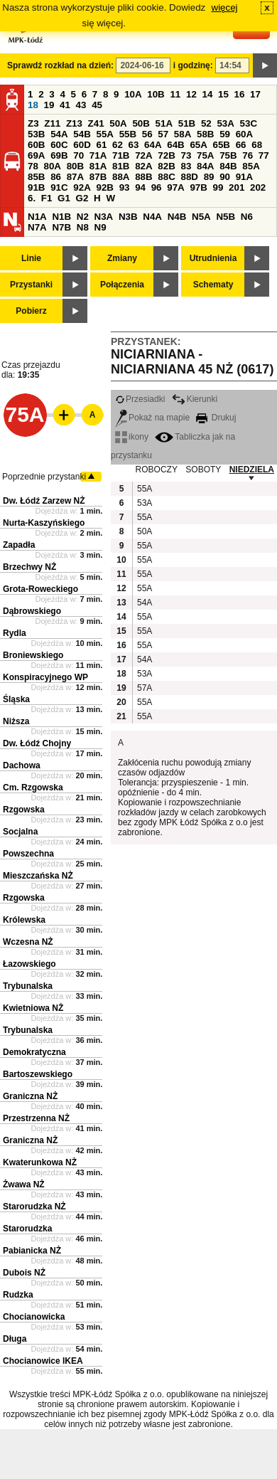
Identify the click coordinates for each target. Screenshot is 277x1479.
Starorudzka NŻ (34, 1207)
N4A (152, 216)
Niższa (16, 721)
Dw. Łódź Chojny (37, 743)
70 (78, 155)
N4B (177, 216)
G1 (64, 198)
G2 (82, 198)
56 (147, 134)
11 (175, 94)
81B (120, 166)
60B (36, 144)
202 (258, 187)
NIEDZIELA (251, 470)
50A (117, 123)
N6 (247, 216)
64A (152, 144)
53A (225, 123)
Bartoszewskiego (37, 1074)
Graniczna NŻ (30, 1096)
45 (97, 105)
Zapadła (19, 545)
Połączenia (122, 285)
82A (143, 166)
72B (166, 155)
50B (140, 123)
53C (248, 123)
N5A (201, 216)
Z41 (96, 123)
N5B (225, 216)
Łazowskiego (29, 964)
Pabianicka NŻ (32, 1251)
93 (124, 187)
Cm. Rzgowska (33, 787)
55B (127, 134)
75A (205, 155)
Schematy (213, 285)
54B (81, 134)
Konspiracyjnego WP (45, 677)
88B (143, 176)
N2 (83, 216)
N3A (104, 216)
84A (205, 166)
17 (255, 94)
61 (101, 144)
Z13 (74, 123)
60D (81, 144)
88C (166, 176)
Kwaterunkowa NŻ (40, 1162)
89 (209, 176)
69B (58, 155)
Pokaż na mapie (152, 418)
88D (188, 176)
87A (75, 176)
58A (182, 134)
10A (132, 94)
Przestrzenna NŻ (36, 1118)
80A (52, 166)
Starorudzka (27, 1229)
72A (143, 155)
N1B (61, 216)
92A (81, 187)
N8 (83, 227)
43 (81, 105)
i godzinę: (193, 65)
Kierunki (194, 399)
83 (185, 166)
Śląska (16, 699)
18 (33, 105)
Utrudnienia (213, 258)
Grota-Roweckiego (40, 589)
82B (166, 166)
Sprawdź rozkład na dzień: (60, 65)
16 (239, 94)
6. (32, 198)
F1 (47, 198)
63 (134, 144)
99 (218, 187)
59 (224, 134)
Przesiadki (140, 399)
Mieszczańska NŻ (38, 876)
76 (247, 155)
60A (244, 134)
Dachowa (21, 765)
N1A (37, 216)
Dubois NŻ (24, 1273)
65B (221, 144)
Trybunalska (28, 986)
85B (36, 176)
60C (58, 144)
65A (198, 144)
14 (207, 94)
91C (58, 187)
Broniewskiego (33, 655)
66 (241, 144)
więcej (225, 7)
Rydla (14, 633)
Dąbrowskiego (32, 611)
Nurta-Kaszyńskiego (44, 523)
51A (164, 123)
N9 (100, 227)
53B (36, 134)
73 (185, 155)
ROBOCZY (157, 470)
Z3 (33, 123)
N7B (61, 227)
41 (65, 105)
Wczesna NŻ (28, 942)
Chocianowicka (34, 1317)
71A (98, 155)
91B (36, 187)
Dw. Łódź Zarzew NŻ (44, 501)
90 (224, 176)
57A (144, 688)
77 (264, 155)
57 (163, 134)
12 (191, 94)
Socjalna (20, 832)
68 (256, 144)
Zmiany (122, 258)
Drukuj (216, 418)
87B (98, 176)
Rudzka (18, 1295)
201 (236, 187)
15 (223, 94)
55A (104, 134)
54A (58, 134)
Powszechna (28, 854)
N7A (37, 227)
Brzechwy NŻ (29, 567)
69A (36, 155)
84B (228, 166)
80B (75, 166)
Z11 (52, 123)
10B (155, 94)
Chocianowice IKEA (43, 1361)
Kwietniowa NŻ (33, 1008)
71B (120, 155)
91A (244, 176)
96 (156, 187)
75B (228, 155)
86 (55, 176)
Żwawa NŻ (24, 1184)
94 (140, 187)
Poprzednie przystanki (44, 477)
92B (104, 187)
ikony (131, 437)
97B (198, 187)
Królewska (24, 920)
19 (49, 105)
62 (117, 144)
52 (206, 123)
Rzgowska (24, 810)
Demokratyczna (34, 1052)
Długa (14, 1339)
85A (250, 166)
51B (186, 123)
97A (175, 187)
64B (175, 144)
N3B (128, 216)
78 (33, 166)
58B (205, 134)
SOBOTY (203, 470)
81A (98, 166)
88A (120, 176)
